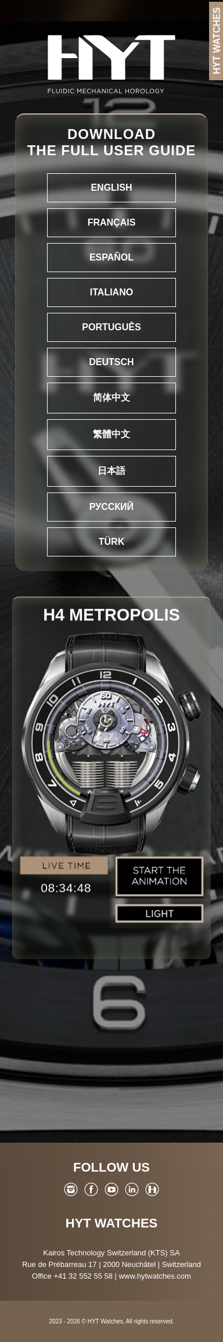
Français (112, 222)
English (111, 187)
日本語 (111, 471)
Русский (111, 507)
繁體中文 (111, 434)
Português (111, 327)
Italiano (111, 292)
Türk (111, 542)
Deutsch (111, 362)
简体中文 (111, 397)
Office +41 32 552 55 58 (72, 1276)
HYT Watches (111, 1223)
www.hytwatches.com (155, 1276)
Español (111, 257)
